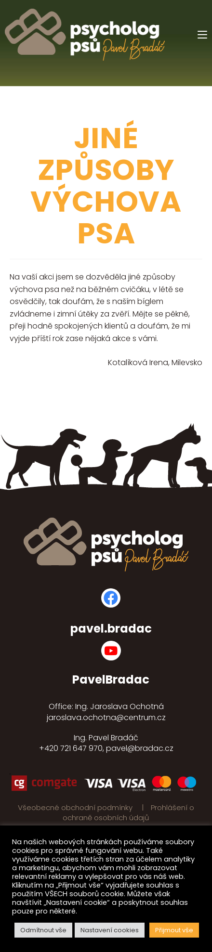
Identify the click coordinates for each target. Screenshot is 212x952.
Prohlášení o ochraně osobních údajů (128, 812)
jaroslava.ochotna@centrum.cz (106, 717)
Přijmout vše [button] (174, 930)
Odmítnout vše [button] (43, 930)
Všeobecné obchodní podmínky (76, 807)
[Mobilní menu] (202, 35)
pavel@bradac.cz (139, 748)
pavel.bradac (111, 628)
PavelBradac (110, 679)
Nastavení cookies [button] (109, 930)
